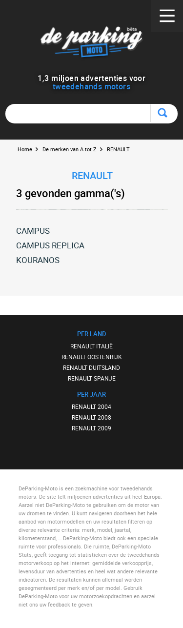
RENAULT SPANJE (92, 378)
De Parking (91, 43)
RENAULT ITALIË (91, 346)
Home (25, 149)
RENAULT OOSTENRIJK (91, 357)
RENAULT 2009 (91, 428)
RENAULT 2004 (91, 406)
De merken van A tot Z (69, 149)
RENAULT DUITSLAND (91, 367)
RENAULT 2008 (91, 417)
